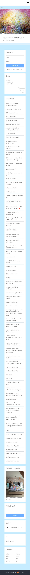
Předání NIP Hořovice (11, 442)
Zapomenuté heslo (17, 69)
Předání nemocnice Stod (12, 457)
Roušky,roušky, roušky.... (12, 371)
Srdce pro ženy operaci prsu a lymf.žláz (14, 183)
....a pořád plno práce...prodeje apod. (14, 196)
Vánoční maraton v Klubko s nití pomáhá (13, 241)
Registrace (9, 69)
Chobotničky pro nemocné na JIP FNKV (14, 153)
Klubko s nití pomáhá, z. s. (13, 37)
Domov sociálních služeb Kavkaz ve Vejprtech (12, 325)
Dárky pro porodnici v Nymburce (12, 288)
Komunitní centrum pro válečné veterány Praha (12, 235)
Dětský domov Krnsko (12, 367)
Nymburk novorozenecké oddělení (13, 147)
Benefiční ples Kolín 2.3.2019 (14, 434)
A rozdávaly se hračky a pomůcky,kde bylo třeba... (13, 129)
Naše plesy (9, 374)
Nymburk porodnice (11, 120)
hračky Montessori (11, 178)
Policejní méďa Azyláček (12, 446)
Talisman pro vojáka (11, 449)
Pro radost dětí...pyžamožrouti (14, 293)
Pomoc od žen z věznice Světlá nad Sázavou (14, 282)
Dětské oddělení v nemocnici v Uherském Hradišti (14, 319)
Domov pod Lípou (11, 266)
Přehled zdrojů (10, 541)
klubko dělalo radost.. (12, 113)
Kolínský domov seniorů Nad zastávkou (14, 252)
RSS (23, 572)
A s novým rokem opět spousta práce (12, 213)
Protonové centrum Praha (13, 124)
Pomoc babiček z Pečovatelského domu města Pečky (14, 337)
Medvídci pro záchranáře (12, 137)
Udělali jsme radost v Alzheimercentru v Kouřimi (13, 403)
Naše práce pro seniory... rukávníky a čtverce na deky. (13, 362)
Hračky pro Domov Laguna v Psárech (13, 297)
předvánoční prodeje (11, 116)
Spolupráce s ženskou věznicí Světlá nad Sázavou (14, 246)
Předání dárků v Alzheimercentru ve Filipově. (13, 389)
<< (8, 527)
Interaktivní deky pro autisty (13, 453)
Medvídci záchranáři (11, 306)
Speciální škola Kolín (11, 169)
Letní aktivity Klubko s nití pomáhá (13, 261)
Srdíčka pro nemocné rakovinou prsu (11, 142)
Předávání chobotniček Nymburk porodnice (12, 104)
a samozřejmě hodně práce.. (13, 109)
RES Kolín (8, 278)
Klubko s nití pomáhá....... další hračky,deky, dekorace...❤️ (14, 207)
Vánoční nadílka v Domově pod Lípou (13, 224)
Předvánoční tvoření (11, 399)
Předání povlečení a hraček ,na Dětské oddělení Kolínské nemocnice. (14, 410)
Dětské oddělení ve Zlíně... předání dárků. (13, 331)
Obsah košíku (9, 84)
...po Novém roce (10, 192)
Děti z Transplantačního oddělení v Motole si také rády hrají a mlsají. (14, 350)
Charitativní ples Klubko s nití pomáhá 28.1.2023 (14, 218)
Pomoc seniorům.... (11, 270)
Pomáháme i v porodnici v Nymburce (13, 357)
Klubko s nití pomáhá (11, 274)
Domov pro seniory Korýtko (13, 438)
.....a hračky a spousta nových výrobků (14, 174)
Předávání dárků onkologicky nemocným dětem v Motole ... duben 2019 (14, 425)
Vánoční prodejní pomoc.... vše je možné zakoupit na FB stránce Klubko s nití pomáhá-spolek (14, 312)
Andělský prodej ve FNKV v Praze (13, 383)
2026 (17, 527)
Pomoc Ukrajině (10, 257)
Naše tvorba (9, 378)
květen (13, 527)
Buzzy (7, 430)
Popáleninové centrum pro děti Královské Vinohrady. (13, 344)
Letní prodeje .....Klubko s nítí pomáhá (14, 164)
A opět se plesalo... (11, 133)
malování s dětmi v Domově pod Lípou (13, 202)
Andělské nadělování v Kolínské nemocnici (12, 230)
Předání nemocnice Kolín (12, 461)
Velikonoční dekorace (11, 302)
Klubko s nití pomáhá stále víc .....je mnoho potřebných (14, 159)
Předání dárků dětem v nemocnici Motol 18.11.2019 (14, 394)
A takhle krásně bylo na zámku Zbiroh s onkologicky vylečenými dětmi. (14, 417)
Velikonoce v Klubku (11, 188)
